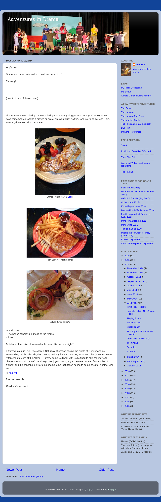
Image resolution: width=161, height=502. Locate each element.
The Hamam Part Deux (132, 116)
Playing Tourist (134, 318)
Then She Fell (128, 157)
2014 (127, 264)
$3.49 (124, 145)
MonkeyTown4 (134, 322)
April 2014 (132, 303)
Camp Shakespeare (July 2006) (137, 243)
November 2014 (135, 272)
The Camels (127, 108)
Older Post (106, 469)
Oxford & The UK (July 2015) (135, 198)
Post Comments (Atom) (31, 476)
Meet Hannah (133, 327)
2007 (127, 397)
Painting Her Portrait (131, 132)
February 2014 (135, 361)
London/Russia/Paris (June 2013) (137, 210)
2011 (127, 380)
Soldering (131, 347)
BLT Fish (125, 128)
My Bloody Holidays (137, 307)
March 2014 (133, 357)
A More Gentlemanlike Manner (136, 95)
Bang (70, 197)
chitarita (140, 64)
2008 (127, 393)
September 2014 (136, 281)
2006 (127, 401)
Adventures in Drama (33, 19)
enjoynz (90, 489)
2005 (127, 406)
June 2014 (132, 294)
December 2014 (135, 268)
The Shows (132, 343)
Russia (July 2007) (130, 239)
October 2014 (134, 277)
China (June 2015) (130, 202)
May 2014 (132, 298)
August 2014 (134, 285)
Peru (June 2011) (129, 225)
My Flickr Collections (131, 88)
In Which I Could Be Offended (136, 151)
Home (60, 469)
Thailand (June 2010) (131, 229)
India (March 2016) (130, 187)
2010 (127, 384)
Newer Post (14, 469)
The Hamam (127, 112)
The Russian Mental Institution (136, 124)
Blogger (112, 489)
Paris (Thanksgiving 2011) (134, 221)
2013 (127, 371)
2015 (127, 260)
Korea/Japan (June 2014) (133, 206)
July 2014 (132, 290)
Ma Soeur (126, 91)
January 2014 (134, 365)
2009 (127, 388)
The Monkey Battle (130, 120)
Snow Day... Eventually (138, 338)
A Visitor (131, 351)
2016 (127, 255)
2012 (127, 375)
